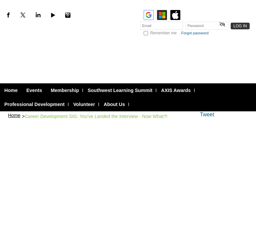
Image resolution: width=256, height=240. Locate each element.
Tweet (207, 114)
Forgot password (195, 33)
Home (14, 115)
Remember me (163, 33)
